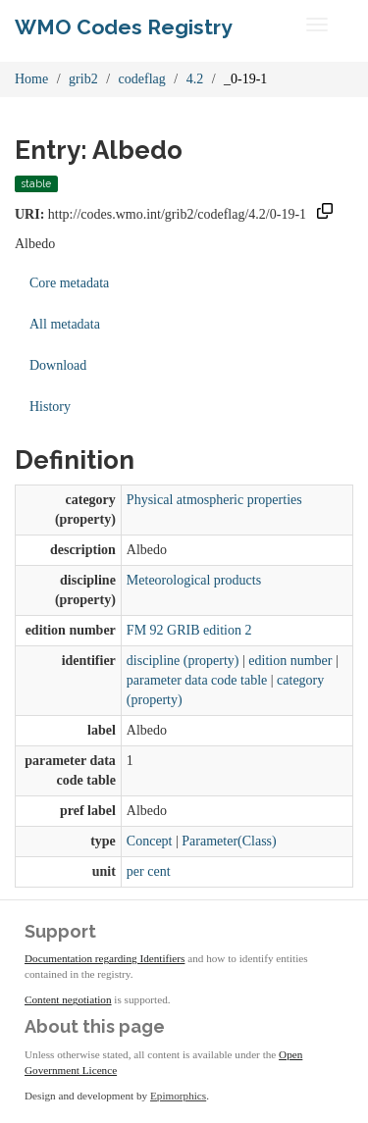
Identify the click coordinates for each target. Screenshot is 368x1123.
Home (31, 79)
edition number (290, 660)
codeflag (142, 79)
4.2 (195, 79)
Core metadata (69, 283)
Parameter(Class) (229, 841)
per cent (149, 871)
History (50, 406)
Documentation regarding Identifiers (104, 958)
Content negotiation (68, 999)
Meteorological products (194, 580)
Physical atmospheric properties (214, 499)
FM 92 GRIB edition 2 (189, 630)
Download (57, 365)
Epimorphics (178, 1095)
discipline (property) (183, 660)
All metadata (64, 324)
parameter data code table (197, 680)
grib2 (83, 79)
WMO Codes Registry (124, 27)
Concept (150, 841)
